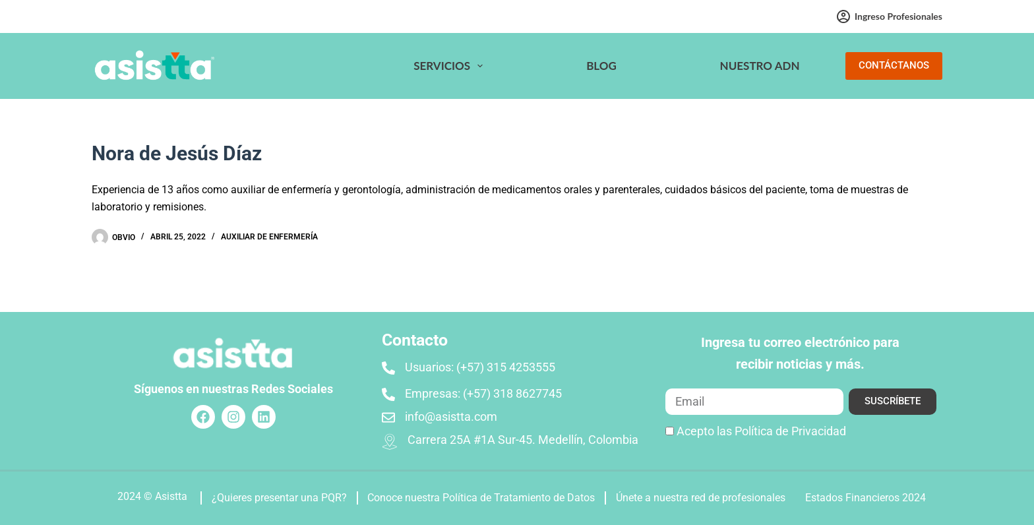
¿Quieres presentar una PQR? (279, 497)
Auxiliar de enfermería (269, 236)
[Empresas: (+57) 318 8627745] (388, 394)
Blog (601, 66)
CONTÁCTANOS (894, 65)
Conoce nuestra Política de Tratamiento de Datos (481, 497)
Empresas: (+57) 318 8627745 (483, 393)
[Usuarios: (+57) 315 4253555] (388, 368)
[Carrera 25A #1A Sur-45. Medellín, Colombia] (390, 442)
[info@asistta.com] (388, 417)
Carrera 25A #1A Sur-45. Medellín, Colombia (523, 440)
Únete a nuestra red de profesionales (700, 497)
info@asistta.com (451, 416)
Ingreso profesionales (889, 16)
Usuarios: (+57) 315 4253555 (480, 367)
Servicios (450, 66)
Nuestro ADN (760, 66)
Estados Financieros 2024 (865, 497)
